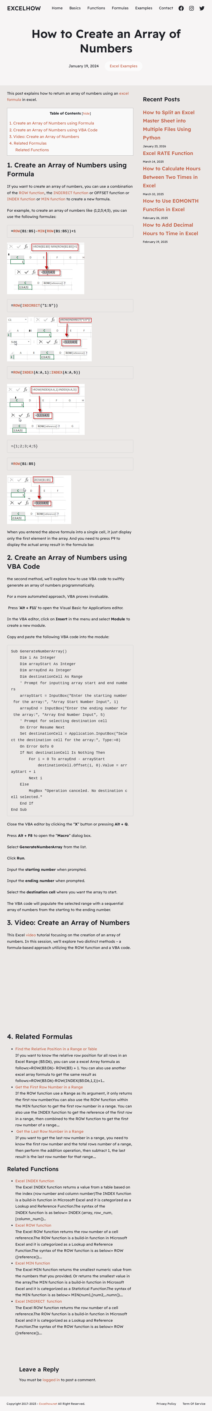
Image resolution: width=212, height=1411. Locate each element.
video (31, 935)
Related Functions (32, 149)
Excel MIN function (32, 1263)
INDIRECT (31, 305)
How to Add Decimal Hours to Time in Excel (170, 229)
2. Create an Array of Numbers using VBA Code (53, 129)
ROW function (31, 192)
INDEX (27, 372)
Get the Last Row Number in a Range (49, 1131)
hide (86, 113)
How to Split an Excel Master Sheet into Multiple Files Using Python (169, 125)
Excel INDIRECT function (38, 1301)
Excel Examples (123, 66)
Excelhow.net (48, 1404)
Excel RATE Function (168, 153)
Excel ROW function (33, 1225)
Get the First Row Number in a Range (49, 1087)
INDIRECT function (70, 192)
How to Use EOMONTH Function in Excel (171, 205)
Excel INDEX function (34, 1181)
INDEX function (21, 199)
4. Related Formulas (28, 143)
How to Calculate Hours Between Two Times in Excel (172, 177)
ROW (16, 231)
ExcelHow (24, 8)
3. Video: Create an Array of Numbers (44, 136)
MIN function (53, 199)
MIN (41, 231)
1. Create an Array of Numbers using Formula (51, 123)
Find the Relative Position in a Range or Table (56, 1049)
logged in (51, 1379)
